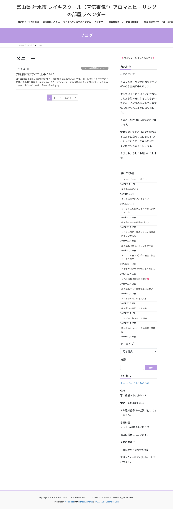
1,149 (68, 97)
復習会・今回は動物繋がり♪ (135, 222)
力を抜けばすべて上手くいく (35, 74)
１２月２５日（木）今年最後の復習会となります (138, 257)
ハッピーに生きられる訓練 (134, 318)
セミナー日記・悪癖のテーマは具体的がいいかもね (138, 234)
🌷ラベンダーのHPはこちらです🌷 (138, 58)
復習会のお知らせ (129, 189)
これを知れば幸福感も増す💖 (135, 278)
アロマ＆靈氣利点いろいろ (95, 68)
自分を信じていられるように (135, 199)
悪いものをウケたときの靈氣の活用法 (138, 330)
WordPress (69, 501)
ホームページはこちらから (134, 383)
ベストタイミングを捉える (134, 298)
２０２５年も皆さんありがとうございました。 (138, 210)
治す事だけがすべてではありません (138, 268)
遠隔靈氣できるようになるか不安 (137, 245)
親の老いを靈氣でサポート (134, 308)
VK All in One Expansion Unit (107, 501)
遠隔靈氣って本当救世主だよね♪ (137, 288)
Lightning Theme (85, 501)
